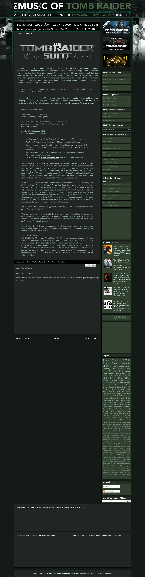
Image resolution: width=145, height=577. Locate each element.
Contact (106, 90)
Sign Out (106, 117)
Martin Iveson (120, 400)
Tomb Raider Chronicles (112, 188)
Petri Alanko (118, 461)
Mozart (121, 459)
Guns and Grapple (110, 202)
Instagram (107, 170)
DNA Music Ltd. (125, 435)
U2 (122, 428)
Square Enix (107, 173)
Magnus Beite (125, 455)
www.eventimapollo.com (50, 158)
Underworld (107, 394)
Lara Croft (107, 142)
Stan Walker (109, 468)
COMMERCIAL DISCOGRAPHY (115, 83)
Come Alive (115, 435)
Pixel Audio (122, 413)
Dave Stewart (116, 437)
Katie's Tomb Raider (110, 195)
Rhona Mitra (106, 463)
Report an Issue (109, 120)
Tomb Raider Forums (111, 185)
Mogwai (116, 459)
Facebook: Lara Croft (111, 152)
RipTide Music (115, 463)
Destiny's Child (125, 437)
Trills (104, 474)
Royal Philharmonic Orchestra (113, 424)
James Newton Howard (116, 448)
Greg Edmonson (119, 444)
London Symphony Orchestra (119, 407)
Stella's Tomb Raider (111, 192)
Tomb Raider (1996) (111, 373)
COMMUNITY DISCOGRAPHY (115, 79)
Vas (120, 474)
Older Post (91, 339)
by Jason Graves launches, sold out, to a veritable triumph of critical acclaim (121, 292)
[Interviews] (115, 411)
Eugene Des (117, 439)
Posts (106, 487)
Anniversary (106, 417)
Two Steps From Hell (112, 474)
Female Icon (126, 439)
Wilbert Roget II (117, 394)
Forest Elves (106, 442)
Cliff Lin (109, 435)
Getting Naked (125, 442)
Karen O (124, 450)
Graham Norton (108, 444)
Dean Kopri (114, 420)
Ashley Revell (119, 433)
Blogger (110, 573)
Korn (118, 452)
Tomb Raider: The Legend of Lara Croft (118, 472)
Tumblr (105, 145)
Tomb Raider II (117, 376)
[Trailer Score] (120, 389)
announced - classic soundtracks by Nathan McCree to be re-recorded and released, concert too (121, 306)
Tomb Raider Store (110, 166)
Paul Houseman (114, 413)
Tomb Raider (108, 138)
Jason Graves (111, 363)
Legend (114, 380)
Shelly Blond (111, 466)
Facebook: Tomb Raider (112, 149)
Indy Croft (107, 199)
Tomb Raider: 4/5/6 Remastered (118, 426)
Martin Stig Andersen (115, 422)
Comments (108, 491)
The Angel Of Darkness (119, 371)
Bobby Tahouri (118, 417)
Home (57, 339)
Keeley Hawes (113, 452)
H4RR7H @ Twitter (110, 105)
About (105, 86)
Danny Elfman (107, 437)
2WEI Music (111, 433)
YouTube (106, 156)
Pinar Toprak (126, 461)
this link (88, 101)
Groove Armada (112, 446)
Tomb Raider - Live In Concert (57, 262)
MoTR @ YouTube (110, 102)
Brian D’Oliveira (117, 404)
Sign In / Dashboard (110, 113)
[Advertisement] (117, 224)
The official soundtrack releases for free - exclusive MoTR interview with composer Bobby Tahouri (121, 264)
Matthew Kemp (116, 457)
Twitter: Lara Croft (110, 163)
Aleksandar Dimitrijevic (121, 415)
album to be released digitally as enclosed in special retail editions (122, 251)
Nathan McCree (26, 262)
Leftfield (118, 455)
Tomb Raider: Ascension (111, 428)
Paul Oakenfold (110, 461)
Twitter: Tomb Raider (111, 159)
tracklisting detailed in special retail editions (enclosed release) (121, 278)
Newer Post (22, 339)
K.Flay (122, 420)
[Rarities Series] (108, 385)
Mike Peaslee (126, 457)
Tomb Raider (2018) (121, 383)
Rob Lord (126, 422)
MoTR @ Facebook (110, 98)
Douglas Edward (108, 439)
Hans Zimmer (121, 446)
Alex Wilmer (125, 391)
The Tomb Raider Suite (39, 262)
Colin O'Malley (120, 396)
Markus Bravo (107, 457)
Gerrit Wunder (115, 442)
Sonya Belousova (120, 466)
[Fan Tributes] (118, 366)
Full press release (86, 103)
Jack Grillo (122, 411)
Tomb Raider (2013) (116, 360)
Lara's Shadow (110, 455)
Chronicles (118, 385)
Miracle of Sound (108, 459)
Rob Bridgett (123, 463)
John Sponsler (117, 450)
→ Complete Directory (111, 206)
